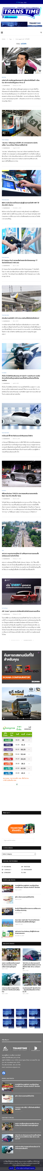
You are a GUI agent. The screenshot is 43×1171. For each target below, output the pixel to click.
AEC (3, 550)
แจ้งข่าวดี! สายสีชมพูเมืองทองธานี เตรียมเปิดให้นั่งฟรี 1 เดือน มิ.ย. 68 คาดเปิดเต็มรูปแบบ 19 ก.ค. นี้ (21, 81)
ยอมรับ (11, 1168)
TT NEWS (4, 372)
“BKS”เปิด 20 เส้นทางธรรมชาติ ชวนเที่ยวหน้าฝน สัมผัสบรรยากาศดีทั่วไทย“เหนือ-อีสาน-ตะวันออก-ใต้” (32, 966)
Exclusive (4, 490)
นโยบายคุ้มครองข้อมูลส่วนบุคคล (25, 1168)
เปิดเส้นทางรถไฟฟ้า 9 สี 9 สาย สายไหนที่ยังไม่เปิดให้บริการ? (20, 318)
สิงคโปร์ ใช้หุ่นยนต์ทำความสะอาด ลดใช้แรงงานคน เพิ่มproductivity (28, 909)
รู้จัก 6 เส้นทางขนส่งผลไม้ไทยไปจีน (24, 897)
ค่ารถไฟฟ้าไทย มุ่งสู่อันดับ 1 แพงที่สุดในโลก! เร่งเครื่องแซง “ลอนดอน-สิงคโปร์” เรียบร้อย (27, 886)
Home (3, 39)
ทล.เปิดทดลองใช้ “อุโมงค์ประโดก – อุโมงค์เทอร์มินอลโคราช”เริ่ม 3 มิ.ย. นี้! (31, 990)
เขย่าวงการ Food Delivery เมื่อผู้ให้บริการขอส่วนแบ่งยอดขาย (27, 932)
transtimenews (6, 85)
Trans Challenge (5, 139)
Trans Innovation (5, 199)
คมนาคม (4, 77)
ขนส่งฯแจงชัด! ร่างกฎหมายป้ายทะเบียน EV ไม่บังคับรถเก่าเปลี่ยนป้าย (11, 990)
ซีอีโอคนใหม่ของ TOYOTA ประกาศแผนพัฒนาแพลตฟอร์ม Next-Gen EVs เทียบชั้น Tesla (20, 494)
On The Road (4, 608)
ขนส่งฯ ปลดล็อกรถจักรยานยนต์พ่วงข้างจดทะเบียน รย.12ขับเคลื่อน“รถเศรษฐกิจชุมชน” (11, 965)
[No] (41, 1165)
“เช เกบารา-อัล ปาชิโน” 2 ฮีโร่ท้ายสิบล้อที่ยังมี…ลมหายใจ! (27, 1108)
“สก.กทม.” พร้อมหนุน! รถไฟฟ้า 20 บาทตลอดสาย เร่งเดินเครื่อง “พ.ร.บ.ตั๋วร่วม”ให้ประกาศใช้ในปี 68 (20, 144)
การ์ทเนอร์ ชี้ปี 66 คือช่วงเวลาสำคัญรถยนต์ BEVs (17, 436)
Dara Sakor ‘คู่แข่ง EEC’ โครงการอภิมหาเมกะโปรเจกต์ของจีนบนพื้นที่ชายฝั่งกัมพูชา (27, 921)
